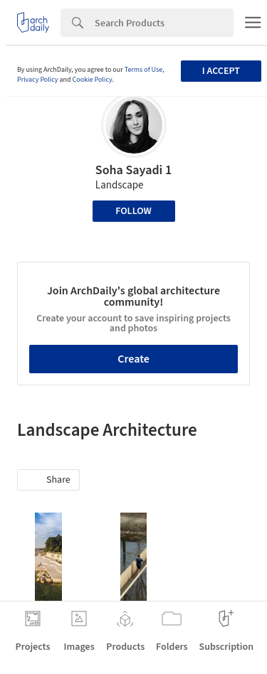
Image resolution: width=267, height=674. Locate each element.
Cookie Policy (92, 80)
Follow (133, 211)
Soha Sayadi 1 (133, 170)
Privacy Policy (37, 80)
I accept (221, 71)
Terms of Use (144, 70)
